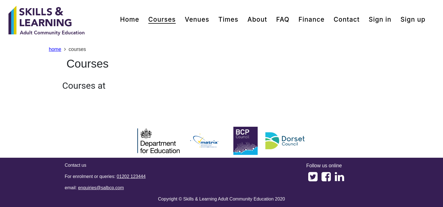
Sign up (412, 19)
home (129, 19)
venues (197, 19)
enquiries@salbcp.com (101, 187)
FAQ (283, 19)
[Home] (46, 21)
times (228, 19)
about (257, 19)
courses (162, 19)
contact (347, 19)
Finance (311, 19)
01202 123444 (131, 176)
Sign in (380, 19)
